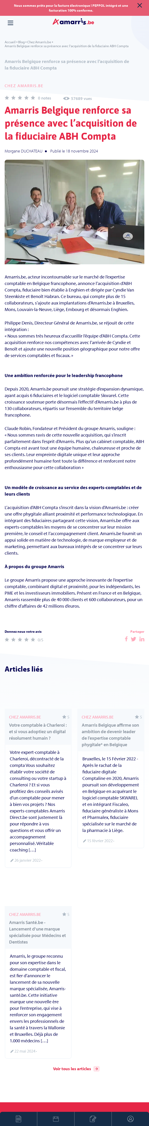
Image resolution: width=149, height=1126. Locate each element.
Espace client (130, 1119)
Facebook (126, 638)
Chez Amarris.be (39, 42)
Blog (21, 42)
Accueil (10, 42)
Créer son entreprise (93, 1119)
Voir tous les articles (76, 1069)
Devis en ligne (18, 1119)
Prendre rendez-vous (55, 1119)
